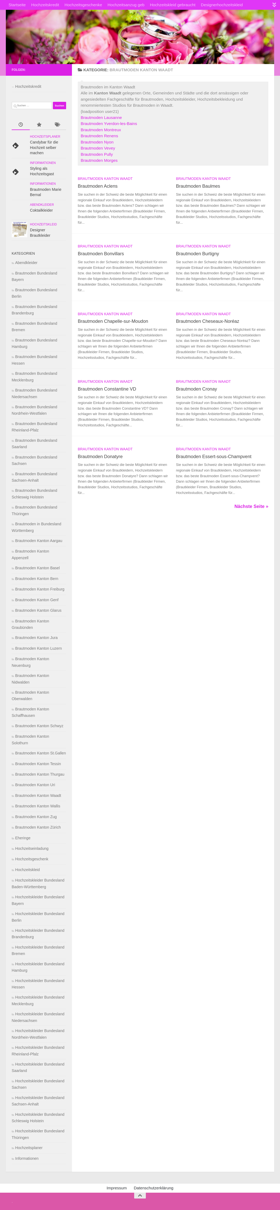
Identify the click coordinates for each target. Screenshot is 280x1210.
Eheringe (23, 838)
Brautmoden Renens (99, 136)
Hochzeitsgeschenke (83, 5)
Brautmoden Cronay (196, 389)
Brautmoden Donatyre (100, 456)
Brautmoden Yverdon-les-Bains (109, 123)
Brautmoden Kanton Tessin (38, 764)
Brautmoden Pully (97, 154)
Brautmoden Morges (99, 160)
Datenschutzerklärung (153, 1188)
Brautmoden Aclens (98, 186)
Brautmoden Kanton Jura (36, 637)
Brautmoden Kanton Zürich (38, 827)
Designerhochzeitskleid (222, 5)
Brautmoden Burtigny (197, 253)
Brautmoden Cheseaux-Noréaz (207, 321)
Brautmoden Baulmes (198, 186)
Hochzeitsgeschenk (31, 859)
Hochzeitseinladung (31, 848)
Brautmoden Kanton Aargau (38, 541)
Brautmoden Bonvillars (101, 253)
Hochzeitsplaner (45, 136)
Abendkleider (42, 204)
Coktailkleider (41, 210)
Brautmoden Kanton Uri (35, 785)
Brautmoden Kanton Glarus (38, 610)
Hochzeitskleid (43, 224)
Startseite (17, 5)
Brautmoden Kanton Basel (37, 568)
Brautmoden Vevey (98, 148)
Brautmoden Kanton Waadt (105, 179)
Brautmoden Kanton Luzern (38, 648)
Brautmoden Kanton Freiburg (39, 589)
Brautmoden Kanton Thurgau (39, 774)
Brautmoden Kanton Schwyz (39, 726)
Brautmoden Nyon (97, 142)
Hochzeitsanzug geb (126, 5)
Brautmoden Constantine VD (107, 389)
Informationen (43, 163)
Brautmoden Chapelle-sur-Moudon (113, 321)
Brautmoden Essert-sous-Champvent (213, 456)
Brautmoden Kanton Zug (36, 817)
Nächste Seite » (251, 506)
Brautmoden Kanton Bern (36, 578)
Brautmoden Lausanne (101, 117)
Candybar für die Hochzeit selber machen (44, 147)
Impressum (117, 1188)
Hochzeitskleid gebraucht (172, 5)
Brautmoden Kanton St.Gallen (40, 753)
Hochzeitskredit (45, 5)
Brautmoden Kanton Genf (37, 600)
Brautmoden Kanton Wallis (37, 806)
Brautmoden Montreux (101, 130)
